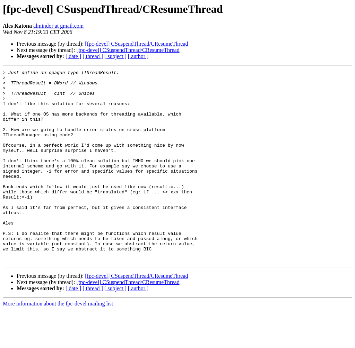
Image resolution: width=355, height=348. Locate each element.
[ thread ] (93, 56)
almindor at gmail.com (58, 26)
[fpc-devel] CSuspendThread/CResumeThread (136, 44)
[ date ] (73, 56)
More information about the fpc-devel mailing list (58, 342)
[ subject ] (115, 56)
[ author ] (138, 56)
